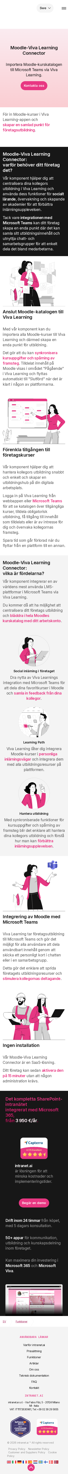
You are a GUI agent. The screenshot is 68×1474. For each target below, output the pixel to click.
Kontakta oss (34, 85)
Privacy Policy (16, 1448)
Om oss (34, 1369)
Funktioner (34, 1357)
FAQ (34, 1381)
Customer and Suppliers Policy (26, 1452)
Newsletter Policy (38, 1448)
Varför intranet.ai (34, 1345)
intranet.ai (26, 8)
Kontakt (34, 1388)
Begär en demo (34, 1203)
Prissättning (34, 1351)
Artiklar (34, 1363)
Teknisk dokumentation (34, 1375)
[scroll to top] (31, 1467)
